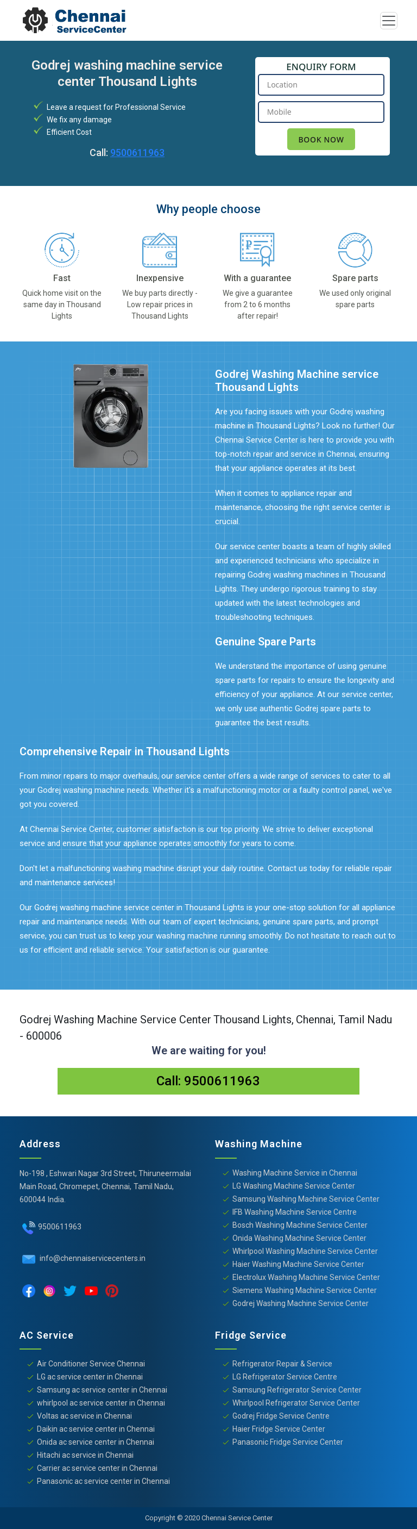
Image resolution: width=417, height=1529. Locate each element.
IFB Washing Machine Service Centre (294, 1212)
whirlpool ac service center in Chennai (101, 1403)
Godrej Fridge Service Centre (281, 1416)
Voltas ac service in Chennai (84, 1416)
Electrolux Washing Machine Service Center (306, 1277)
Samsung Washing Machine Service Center (306, 1199)
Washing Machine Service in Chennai (294, 1172)
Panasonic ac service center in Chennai (103, 1481)
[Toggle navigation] (388, 20)
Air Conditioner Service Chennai (91, 1363)
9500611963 (137, 152)
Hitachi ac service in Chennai (85, 1455)
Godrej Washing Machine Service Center (300, 1303)
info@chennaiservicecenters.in (92, 1258)
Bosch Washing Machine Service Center (300, 1225)
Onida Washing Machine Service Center (299, 1238)
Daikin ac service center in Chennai (96, 1429)
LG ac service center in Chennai (90, 1376)
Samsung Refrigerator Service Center (297, 1389)
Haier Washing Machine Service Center (298, 1264)
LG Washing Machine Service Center (293, 1186)
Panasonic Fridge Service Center (287, 1442)
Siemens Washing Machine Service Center (304, 1290)
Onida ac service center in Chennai (95, 1442)
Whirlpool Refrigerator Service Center (296, 1403)
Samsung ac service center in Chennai (102, 1389)
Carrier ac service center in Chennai (97, 1468)
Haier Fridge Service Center (278, 1429)
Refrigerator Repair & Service (282, 1363)
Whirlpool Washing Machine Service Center (305, 1251)
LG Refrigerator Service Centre (284, 1376)
